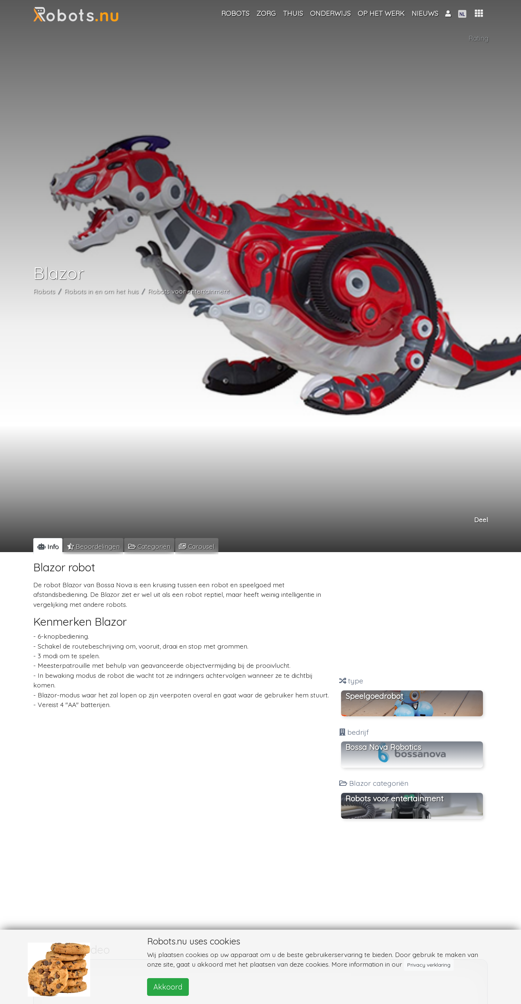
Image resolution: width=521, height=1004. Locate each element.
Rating (478, 38)
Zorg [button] (266, 13)
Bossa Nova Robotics (383, 747)
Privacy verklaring (428, 964)
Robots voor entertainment (188, 291)
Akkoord (168, 986)
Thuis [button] (293, 13)
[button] (479, 13)
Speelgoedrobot (374, 696)
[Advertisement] (412, 615)
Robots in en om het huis (101, 291)
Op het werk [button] (381, 13)
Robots (44, 291)
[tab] (47, 546)
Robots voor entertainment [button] (394, 798)
